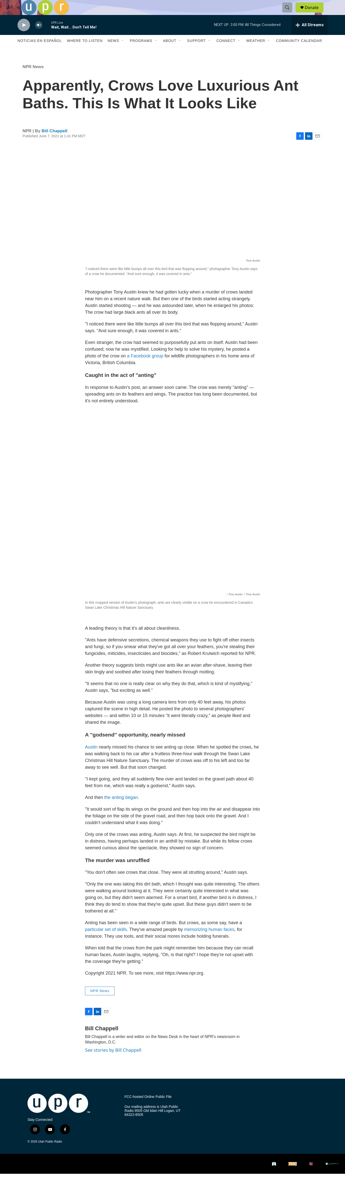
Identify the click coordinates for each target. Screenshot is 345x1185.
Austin (91, 758)
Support (196, 52)
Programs (141, 52)
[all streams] (310, 36)
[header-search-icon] (289, 13)
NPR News (33, 78)
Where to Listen (84, 52)
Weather (255, 52)
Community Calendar (299, 52)
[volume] (38, 36)
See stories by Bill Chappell (113, 1061)
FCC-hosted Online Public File (148, 1108)
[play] (24, 36)
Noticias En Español (40, 52)
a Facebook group (145, 367)
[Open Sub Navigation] (123, 52)
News (113, 52)
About (169, 52)
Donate (314, 13)
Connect (226, 52)
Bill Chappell (55, 142)
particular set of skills (106, 940)
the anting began (121, 808)
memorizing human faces (209, 940)
